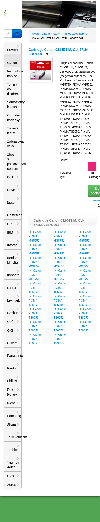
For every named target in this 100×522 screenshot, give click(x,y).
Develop (13, 188)
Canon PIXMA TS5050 (35, 288)
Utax (13, 476)
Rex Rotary (13, 392)
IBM (13, 233)
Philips (13, 379)
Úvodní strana (41, 33)
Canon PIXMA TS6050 (85, 300)
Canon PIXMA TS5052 (85, 288)
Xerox (13, 485)
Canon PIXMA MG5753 (35, 249)
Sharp (13, 424)
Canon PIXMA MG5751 (60, 236)
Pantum (13, 366)
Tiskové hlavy (12, 130)
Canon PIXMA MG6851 (85, 249)
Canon (13, 61)
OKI (13, 330)
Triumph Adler (13, 463)
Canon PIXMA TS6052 (60, 313)
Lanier (13, 286)
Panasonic (14, 354)
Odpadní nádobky (13, 117)
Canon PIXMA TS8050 (85, 313)
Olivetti (13, 341)
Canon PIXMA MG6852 (35, 262)
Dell (13, 177)
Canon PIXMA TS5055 (60, 300)
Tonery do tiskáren (13, 89)
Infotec (13, 243)
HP (13, 224)
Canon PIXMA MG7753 (85, 275)
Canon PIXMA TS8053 (85, 326)
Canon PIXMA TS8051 (35, 326)
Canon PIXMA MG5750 (35, 236)
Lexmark (13, 298)
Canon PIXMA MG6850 (60, 249)
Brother (13, 48)
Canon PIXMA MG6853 (60, 262)
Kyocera (13, 273)
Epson (13, 200)
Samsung (14, 414)
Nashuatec (14, 311)
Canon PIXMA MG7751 (35, 275)
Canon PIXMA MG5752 (85, 236)
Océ (13, 322)
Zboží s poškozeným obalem (14, 162)
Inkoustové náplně (14, 73)
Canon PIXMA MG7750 (85, 262)
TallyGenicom (14, 435)
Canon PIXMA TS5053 (35, 300)
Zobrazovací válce (14, 143)
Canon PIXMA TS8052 (60, 326)
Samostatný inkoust (14, 104)
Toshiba (13, 448)
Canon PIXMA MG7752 (60, 275)
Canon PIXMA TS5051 (60, 288)
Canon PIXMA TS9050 (35, 339)
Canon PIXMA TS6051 (35, 313)
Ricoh (13, 403)
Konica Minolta (13, 258)
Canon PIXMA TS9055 (60, 339)
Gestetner (14, 213)
